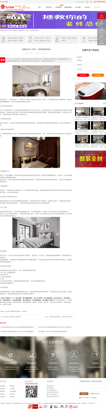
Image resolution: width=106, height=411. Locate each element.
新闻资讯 (12, 386)
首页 (10, 30)
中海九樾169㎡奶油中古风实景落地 (98, 131)
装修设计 (15, 40)
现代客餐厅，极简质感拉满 (82, 117)
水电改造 (47, 38)
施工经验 (47, 40)
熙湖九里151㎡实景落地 (81, 145)
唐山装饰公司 (50, 388)
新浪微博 (12, 311)
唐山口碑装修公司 (52, 390)
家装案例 (2, 391)
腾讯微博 (17, 311)
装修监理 (42, 40)
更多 (104, 103)
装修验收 (63, 38)
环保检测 (69, 38)
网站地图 (8, 403)
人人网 (22, 311)
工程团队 (2, 396)
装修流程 (90, 40)
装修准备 (15, 38)
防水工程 (37, 40)
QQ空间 (7, 311)
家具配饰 (74, 38)
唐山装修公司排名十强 (53, 392)
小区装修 (12, 388)
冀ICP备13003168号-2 (29, 403)
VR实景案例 (13, 391)
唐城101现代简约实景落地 (98, 145)
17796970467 (99, 1)
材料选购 (10, 40)
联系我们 (12, 396)
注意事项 (20, 40)
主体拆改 (37, 38)
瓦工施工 (42, 38)
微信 (25, 311)
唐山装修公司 (50, 385)
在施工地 (2, 394)
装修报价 (20, 38)
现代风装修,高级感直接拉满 (82, 131)
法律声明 (2, 403)
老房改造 (95, 38)
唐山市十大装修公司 (52, 394)
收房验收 (10, 38)
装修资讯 (15, 30)
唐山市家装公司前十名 (53, 396)
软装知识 (63, 40)
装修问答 (95, 40)
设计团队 (12, 394)
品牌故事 (2, 386)
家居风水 (90, 38)
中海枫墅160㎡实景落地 (97, 117)
